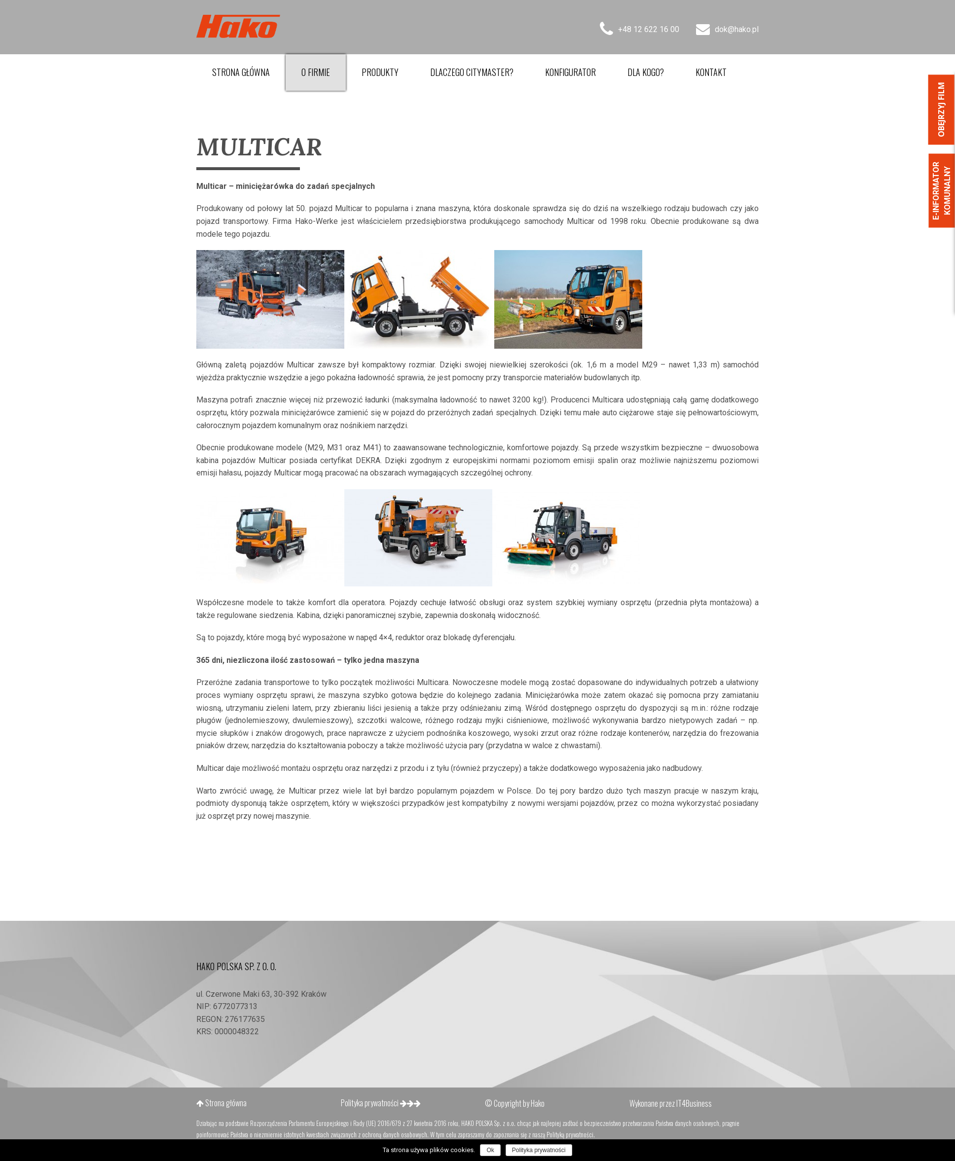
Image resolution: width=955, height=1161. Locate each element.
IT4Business (694, 1103)
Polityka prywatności (381, 1103)
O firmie (315, 72)
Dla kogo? (645, 72)
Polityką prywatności (570, 1134)
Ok (490, 1150)
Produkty (380, 72)
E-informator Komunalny (941, 191)
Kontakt (711, 72)
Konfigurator (570, 72)
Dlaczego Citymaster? (472, 72)
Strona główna (241, 72)
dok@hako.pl (727, 29)
